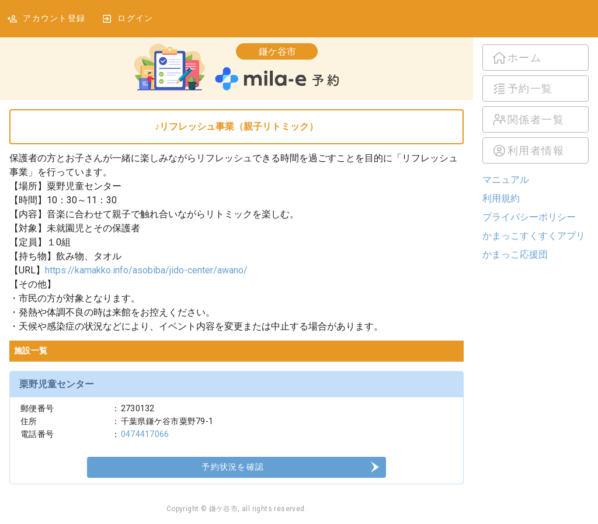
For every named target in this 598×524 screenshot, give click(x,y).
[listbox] (535, 104)
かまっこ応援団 (515, 254)
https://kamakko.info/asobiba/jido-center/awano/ (146, 270)
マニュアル (505, 179)
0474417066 (145, 434)
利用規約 (501, 198)
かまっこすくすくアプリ (533, 235)
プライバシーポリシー (529, 217)
